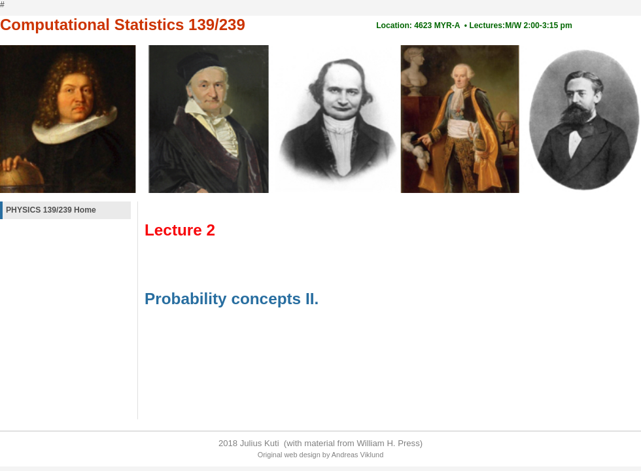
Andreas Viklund (357, 455)
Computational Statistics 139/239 (122, 24)
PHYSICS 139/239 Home (51, 210)
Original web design (289, 455)
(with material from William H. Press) (352, 443)
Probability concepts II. (232, 298)
